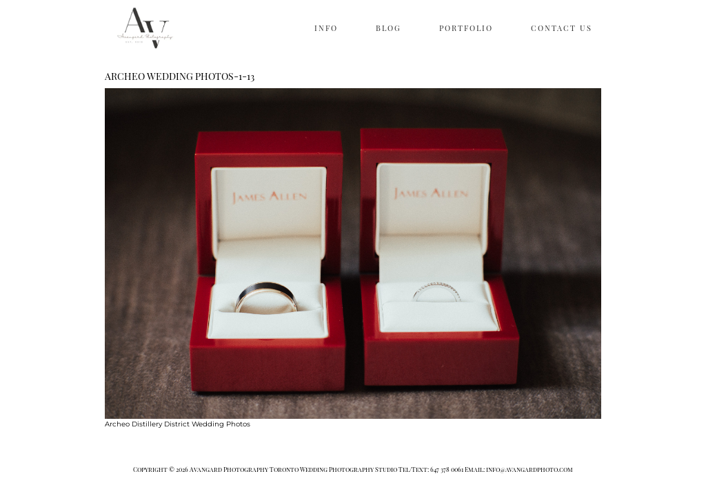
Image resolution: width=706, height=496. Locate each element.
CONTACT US (561, 28)
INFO (326, 28)
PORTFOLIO (466, 28)
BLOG (388, 28)
